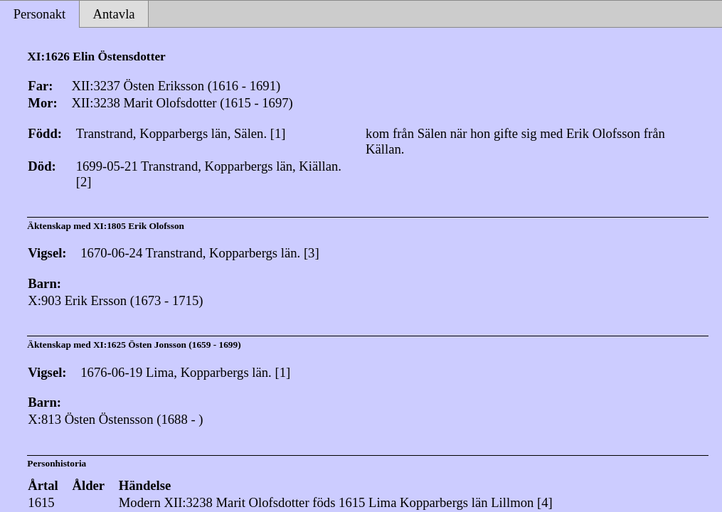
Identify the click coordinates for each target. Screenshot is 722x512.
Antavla (114, 13)
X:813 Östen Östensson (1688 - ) (115, 419)
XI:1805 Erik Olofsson (138, 225)
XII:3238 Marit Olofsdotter (236, 502)
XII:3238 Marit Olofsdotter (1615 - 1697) (181, 102)
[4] (545, 502)
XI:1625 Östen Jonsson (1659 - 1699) (167, 344)
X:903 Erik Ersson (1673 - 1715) (115, 300)
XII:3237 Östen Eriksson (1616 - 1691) (175, 85)
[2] (84, 181)
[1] (278, 133)
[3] (311, 252)
